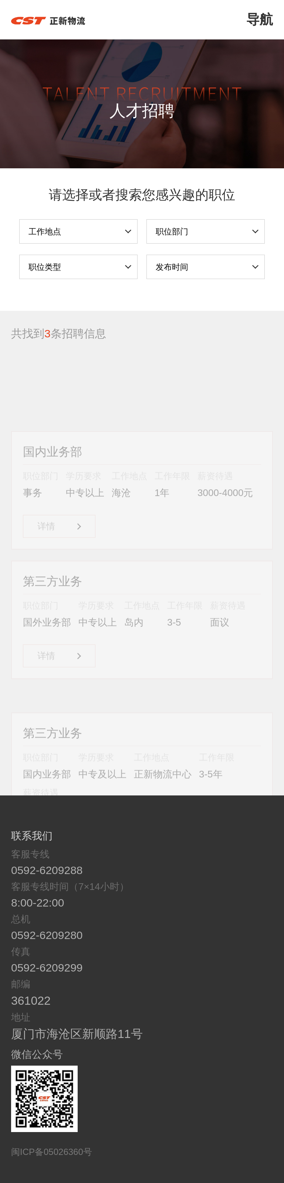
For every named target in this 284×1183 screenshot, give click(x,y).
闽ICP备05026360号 (51, 1152)
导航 (259, 19)
